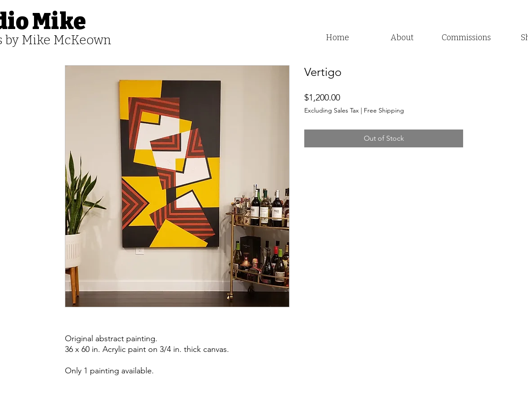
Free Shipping (384, 110)
